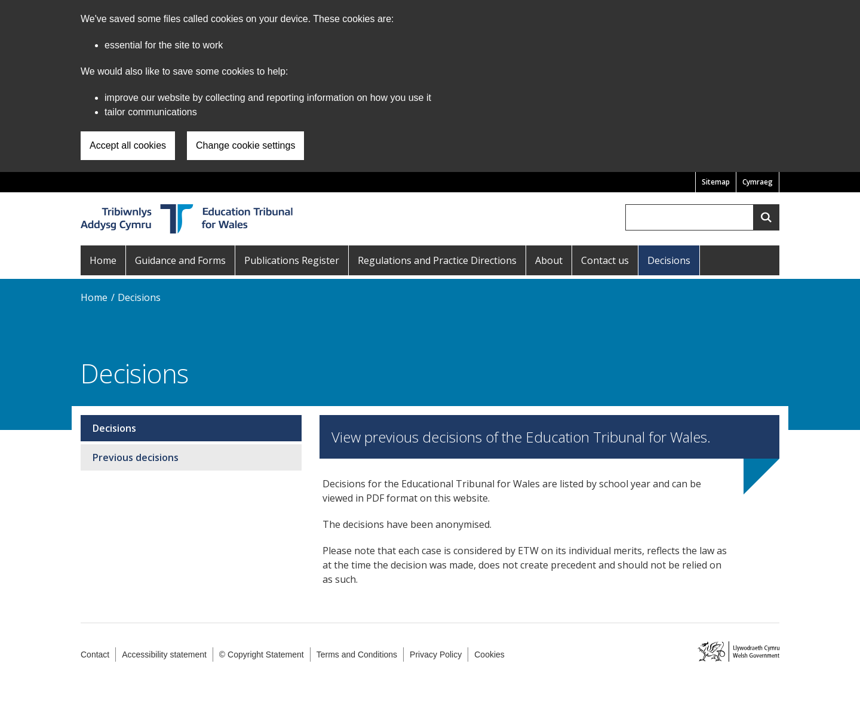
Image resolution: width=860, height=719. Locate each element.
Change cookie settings (245, 145)
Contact (95, 654)
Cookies (489, 654)
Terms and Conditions (357, 654)
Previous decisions (136, 457)
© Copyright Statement (261, 654)
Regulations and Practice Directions (437, 260)
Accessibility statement (164, 654)
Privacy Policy (436, 654)
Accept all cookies (128, 145)
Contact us (605, 260)
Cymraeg (757, 182)
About (549, 260)
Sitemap (716, 182)
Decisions (668, 260)
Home (103, 260)
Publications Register (291, 260)
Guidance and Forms (180, 260)
